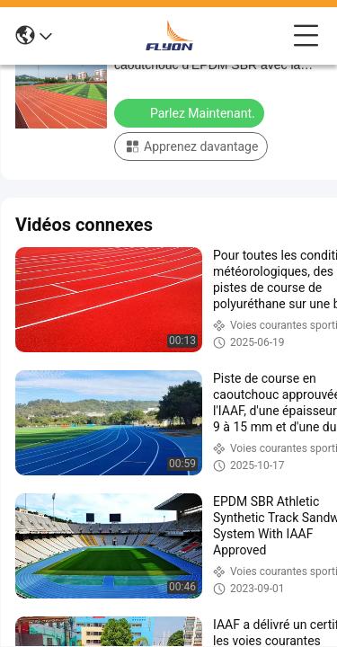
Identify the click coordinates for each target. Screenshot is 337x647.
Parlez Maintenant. (191, 112)
